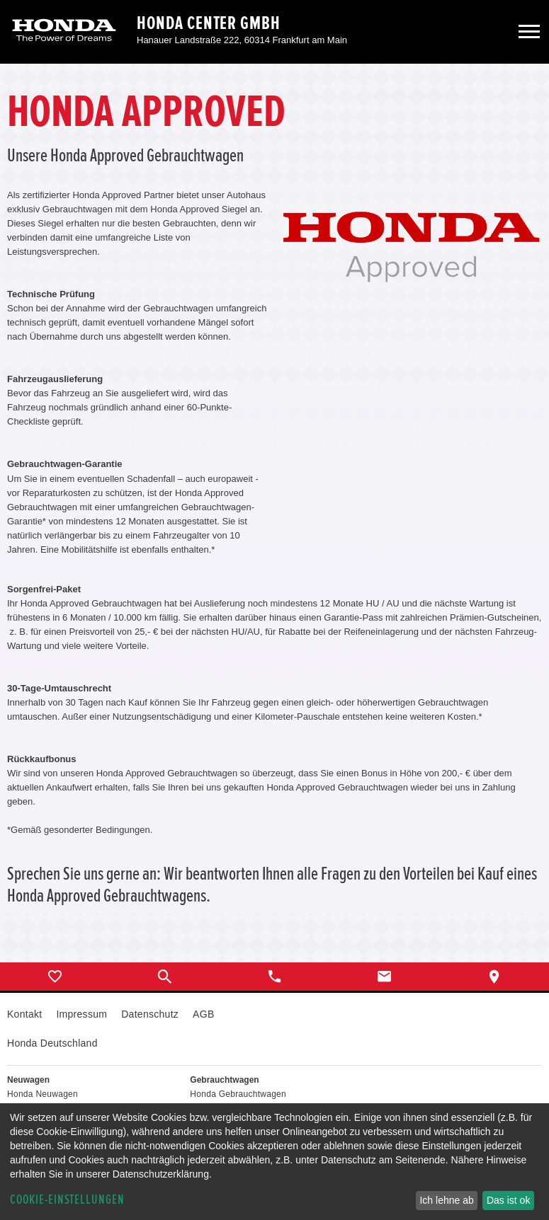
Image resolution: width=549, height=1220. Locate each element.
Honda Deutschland (52, 1043)
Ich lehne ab (446, 1200)
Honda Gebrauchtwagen (238, 1094)
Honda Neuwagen (42, 1094)
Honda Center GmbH (209, 23)
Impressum (81, 1014)
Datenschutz (150, 1014)
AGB (203, 1014)
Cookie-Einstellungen (67, 1200)
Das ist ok (508, 1200)
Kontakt (24, 1014)
